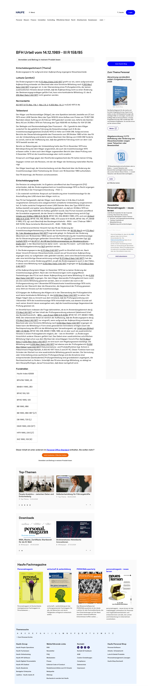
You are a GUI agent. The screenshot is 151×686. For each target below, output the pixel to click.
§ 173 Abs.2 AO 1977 (50, 250)
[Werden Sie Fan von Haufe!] (88, 647)
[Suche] (120, 12)
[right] (90, 505)
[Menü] (32, 12)
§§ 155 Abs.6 (76, 230)
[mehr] (102, 20)
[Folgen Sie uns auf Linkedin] (78, 647)
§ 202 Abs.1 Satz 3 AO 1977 (54, 263)
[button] (130, 12)
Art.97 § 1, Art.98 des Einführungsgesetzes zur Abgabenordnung (60, 241)
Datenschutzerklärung (117, 240)
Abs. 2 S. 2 (43, 104)
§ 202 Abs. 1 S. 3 (56, 104)
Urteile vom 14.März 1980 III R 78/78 (32, 216)
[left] (86, 505)
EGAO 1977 (21, 243)
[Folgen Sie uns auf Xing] (82, 647)
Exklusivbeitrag (63, 477)
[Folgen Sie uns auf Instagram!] (85, 647)
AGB (132, 234)
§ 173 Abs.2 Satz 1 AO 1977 (72, 258)
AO (43, 246)
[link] (19, 20)
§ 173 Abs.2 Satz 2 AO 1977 (50, 81)
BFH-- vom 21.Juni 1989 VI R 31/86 (53, 315)
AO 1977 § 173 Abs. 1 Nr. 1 (27, 104)
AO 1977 (68, 238)
